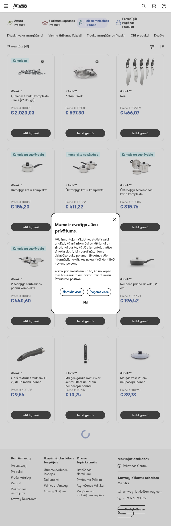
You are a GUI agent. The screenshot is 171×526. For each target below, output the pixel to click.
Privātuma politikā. (68, 279)
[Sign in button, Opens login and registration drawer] (163, 6)
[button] (7, 6)
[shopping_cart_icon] (153, 6)
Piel (85, 302)
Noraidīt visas (72, 292)
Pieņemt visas (99, 292)
